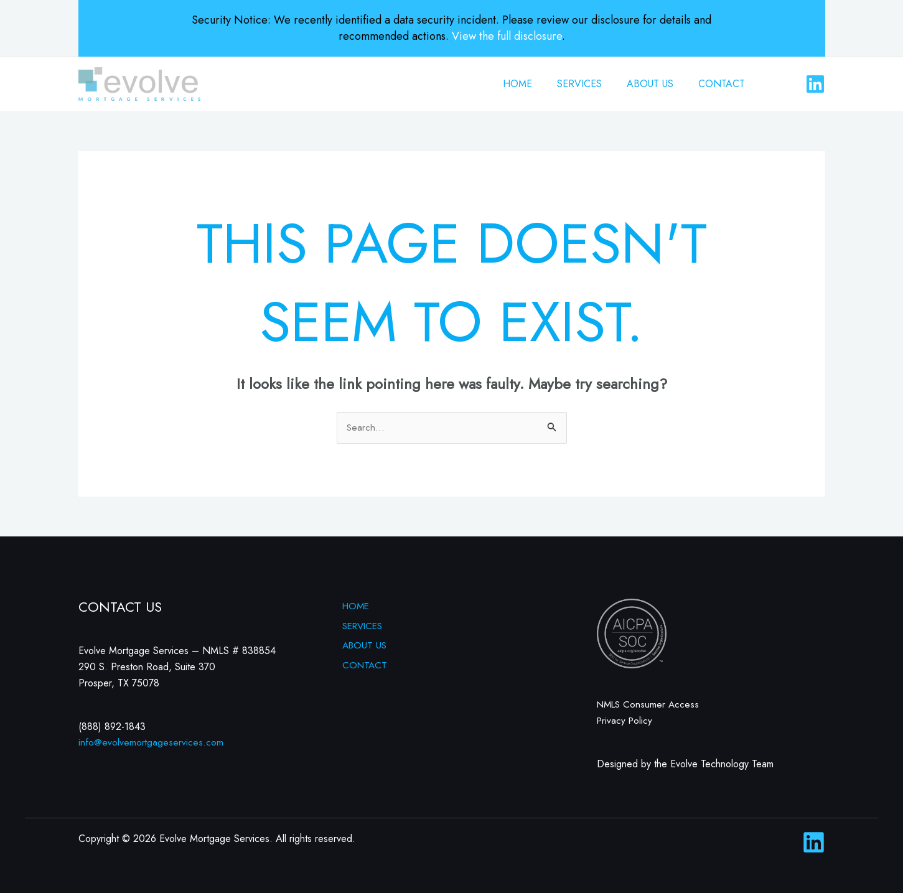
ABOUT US (657, 84)
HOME (535, 84)
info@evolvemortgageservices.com (151, 743)
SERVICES (591, 84)
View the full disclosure (507, 36)
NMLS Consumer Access (650, 705)
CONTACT (724, 84)
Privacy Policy (626, 720)
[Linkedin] (815, 84)
